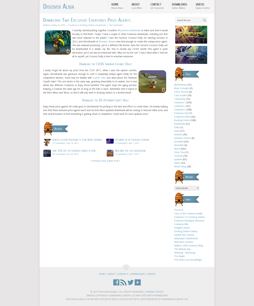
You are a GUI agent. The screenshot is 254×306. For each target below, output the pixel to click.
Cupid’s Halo (99, 77)
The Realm (179, 256)
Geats (177, 131)
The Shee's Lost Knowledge (188, 259)
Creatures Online (182, 116)
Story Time (179, 152)
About (137, 6)
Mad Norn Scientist (183, 242)
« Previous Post (98, 161)
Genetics (178, 134)
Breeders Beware (107, 41)
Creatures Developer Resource (189, 220)
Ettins (177, 127)
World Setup (180, 166)
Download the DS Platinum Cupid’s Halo (105, 100)
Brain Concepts (181, 88)
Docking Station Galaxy (185, 231)
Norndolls (179, 145)
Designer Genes (182, 227)
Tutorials (178, 156)
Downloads (179, 6)
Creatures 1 (180, 102)
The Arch (178, 210)
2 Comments (121, 143)
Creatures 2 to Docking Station (189, 217)
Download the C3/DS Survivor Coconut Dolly (105, 64)
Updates (178, 159)
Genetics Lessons (182, 138)
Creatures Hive (181, 113)
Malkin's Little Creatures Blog (188, 245)
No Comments (116, 25)
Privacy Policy (155, 291)
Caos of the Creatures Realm (188, 213)
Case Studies (180, 95)
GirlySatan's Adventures (186, 238)
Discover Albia (58, 6)
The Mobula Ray (182, 249)
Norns (177, 148)
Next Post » (114, 161)
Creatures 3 (73, 25)
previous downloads (130, 30)
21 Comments (58, 143)
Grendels (178, 141)
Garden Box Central (184, 235)
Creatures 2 (180, 106)
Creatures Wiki (181, 224)
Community (179, 99)
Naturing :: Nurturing (184, 252)
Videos (203, 6)
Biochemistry (180, 84)
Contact (157, 6)
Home (117, 6)
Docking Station (87, 25)
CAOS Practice (181, 92)
